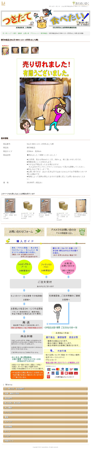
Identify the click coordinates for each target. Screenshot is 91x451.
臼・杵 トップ (7, 33)
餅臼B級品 (44, 33)
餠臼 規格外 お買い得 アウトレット (26, 33)
